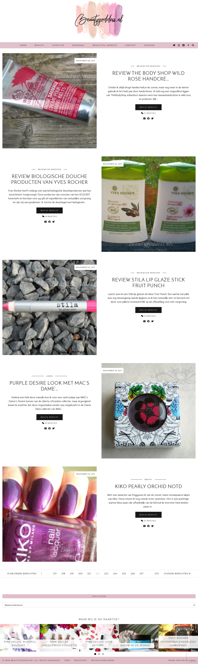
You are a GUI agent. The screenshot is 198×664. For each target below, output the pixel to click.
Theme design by (182, 660)
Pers (67, 660)
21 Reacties (148, 113)
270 (157, 573)
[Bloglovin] (188, 45)
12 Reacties (148, 316)
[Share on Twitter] (152, 118)
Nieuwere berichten (22, 573)
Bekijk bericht (148, 107)
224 (115, 573)
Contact (130, 45)
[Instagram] (179, 45)
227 (142, 573)
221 (89, 573)
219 (72, 573)
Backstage (80, 660)
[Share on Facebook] (148, 118)
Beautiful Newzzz (105, 45)
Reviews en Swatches (148, 66)
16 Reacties (49, 216)
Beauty (39, 45)
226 (133, 573)
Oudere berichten (177, 573)
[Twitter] (174, 45)
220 (80, 573)
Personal (78, 45)
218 (63, 573)
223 (106, 573)
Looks (49, 376)
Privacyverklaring (103, 660)
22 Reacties (148, 521)
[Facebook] (183, 45)
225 (124, 573)
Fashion (149, 45)
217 (55, 573)
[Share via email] (144, 118)
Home (23, 45)
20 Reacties (49, 423)
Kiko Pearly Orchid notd (148, 486)
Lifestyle (58, 45)
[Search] (193, 45)
